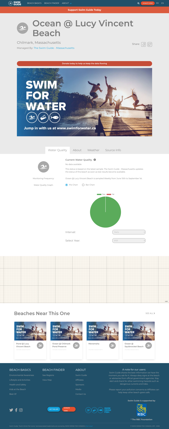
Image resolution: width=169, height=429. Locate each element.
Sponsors (79, 385)
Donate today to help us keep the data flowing (84, 63)
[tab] (57, 150)
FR (157, 3)
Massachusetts (48, 42)
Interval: (70, 232)
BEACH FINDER (51, 3)
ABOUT (65, 3)
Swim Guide (81, 375)
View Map (47, 380)
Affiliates (79, 380)
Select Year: (72, 240)
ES (162, 3)
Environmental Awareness (21, 375)
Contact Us (80, 394)
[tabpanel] (84, 201)
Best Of (12, 394)
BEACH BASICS (34, 3)
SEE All (150, 313)
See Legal (89, 426)
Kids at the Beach (17, 389)
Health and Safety (17, 385)
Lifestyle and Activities (19, 380)
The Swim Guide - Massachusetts (54, 47)
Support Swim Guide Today (84, 9)
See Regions (48, 375)
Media (78, 389)
